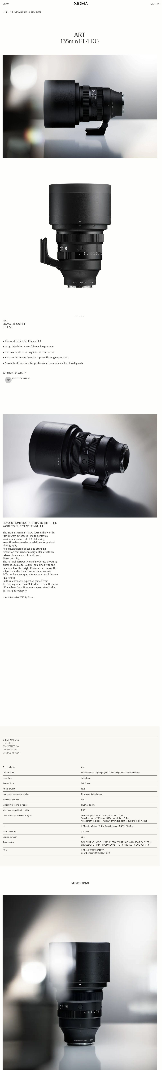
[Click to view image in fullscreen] (80, 235)
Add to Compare (21, 378)
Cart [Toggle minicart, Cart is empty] (155, 4)
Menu (6, 4)
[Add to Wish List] (8, 380)
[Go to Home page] (81, 3)
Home (6, 11)
